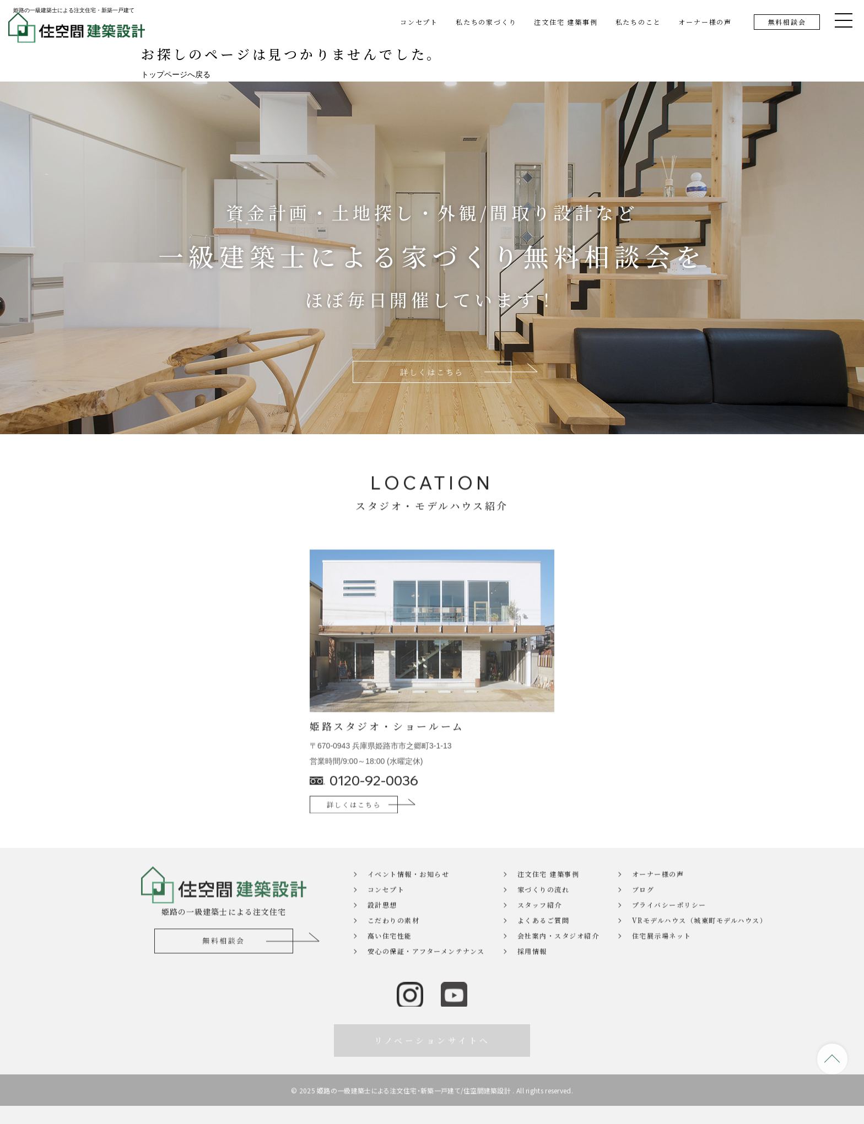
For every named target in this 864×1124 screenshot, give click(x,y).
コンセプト (419, 21)
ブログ (643, 915)
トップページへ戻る (175, 74)
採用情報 (532, 977)
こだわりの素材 (394, 946)
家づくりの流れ (543, 915)
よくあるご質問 (543, 946)
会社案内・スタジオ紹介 (558, 961)
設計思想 (382, 931)
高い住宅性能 (390, 961)
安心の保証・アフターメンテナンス (426, 977)
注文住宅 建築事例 (565, 21)
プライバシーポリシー (669, 931)
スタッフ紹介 (539, 931)
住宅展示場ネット (662, 961)
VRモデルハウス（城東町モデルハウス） (677, 946)
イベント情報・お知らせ (409, 900)
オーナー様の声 (705, 21)
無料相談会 (787, 21)
